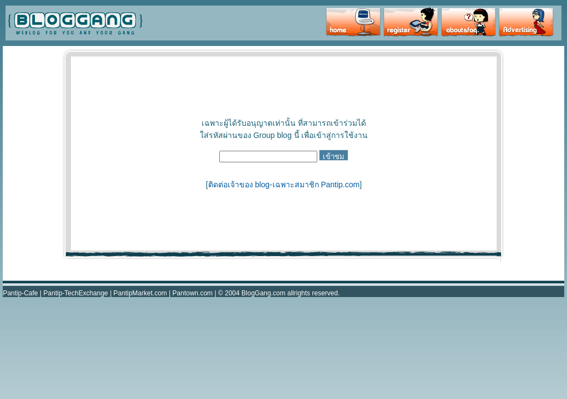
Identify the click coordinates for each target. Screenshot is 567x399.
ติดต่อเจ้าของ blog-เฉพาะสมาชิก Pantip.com (284, 184)
